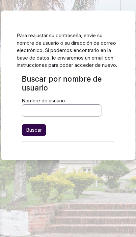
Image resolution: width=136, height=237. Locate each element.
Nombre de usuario (43, 100)
